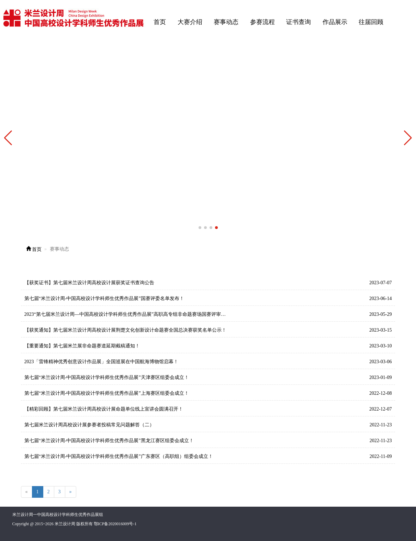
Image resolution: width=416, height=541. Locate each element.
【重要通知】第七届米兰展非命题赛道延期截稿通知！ (82, 345)
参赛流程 (262, 22)
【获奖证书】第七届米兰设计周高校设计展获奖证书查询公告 (89, 282)
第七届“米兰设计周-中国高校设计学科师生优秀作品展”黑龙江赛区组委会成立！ (109, 440)
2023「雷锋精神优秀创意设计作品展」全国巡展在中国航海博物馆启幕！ (101, 361)
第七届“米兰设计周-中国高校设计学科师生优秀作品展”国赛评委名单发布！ (104, 298)
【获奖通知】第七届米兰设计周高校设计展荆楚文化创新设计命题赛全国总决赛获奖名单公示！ (125, 330)
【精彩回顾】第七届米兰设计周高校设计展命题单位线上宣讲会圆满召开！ (103, 409)
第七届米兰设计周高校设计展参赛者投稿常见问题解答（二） (89, 424)
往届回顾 (371, 22)
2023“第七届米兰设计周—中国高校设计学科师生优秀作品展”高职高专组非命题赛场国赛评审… (125, 314)
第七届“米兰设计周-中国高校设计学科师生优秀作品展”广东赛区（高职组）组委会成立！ (118, 456)
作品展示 (335, 22)
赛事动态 (226, 22)
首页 (160, 22)
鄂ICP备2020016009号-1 (115, 523)
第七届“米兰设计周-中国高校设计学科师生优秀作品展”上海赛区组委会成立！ (106, 393)
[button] (408, 138)
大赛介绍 (190, 22)
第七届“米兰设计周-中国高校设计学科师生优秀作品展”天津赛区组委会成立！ (106, 377)
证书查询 (298, 22)
